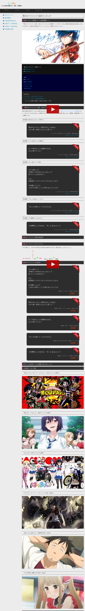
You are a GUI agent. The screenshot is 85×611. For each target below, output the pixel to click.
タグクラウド (28, 84)
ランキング (38, 10)
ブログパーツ (9, 15)
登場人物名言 (28, 81)
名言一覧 (27, 79)
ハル (29, 258)
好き (35, 259)
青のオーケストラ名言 (72, 135)
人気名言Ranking (10, 20)
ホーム (7, 10)
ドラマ (28, 10)
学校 (40, 258)
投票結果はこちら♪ (30, 69)
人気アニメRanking (11, 23)
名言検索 (7, 18)
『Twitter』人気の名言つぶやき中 (34, 96)
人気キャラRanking (11, 26)
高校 (56, 259)
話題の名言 (28, 88)
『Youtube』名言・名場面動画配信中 (35, 98)
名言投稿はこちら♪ (30, 71)
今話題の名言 (9, 29)
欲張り (51, 259)
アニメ (17, 10)
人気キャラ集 (28, 86)
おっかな (25, 258)
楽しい (46, 259)
